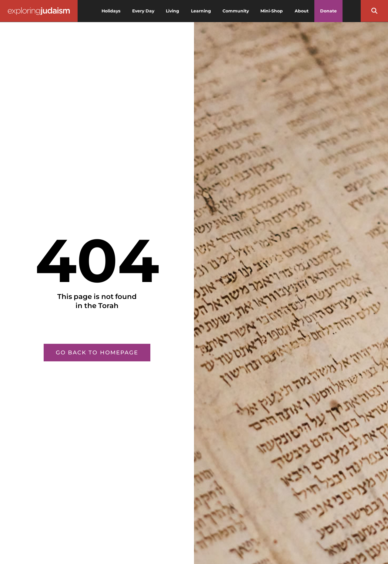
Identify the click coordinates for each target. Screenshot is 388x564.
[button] (374, 11)
